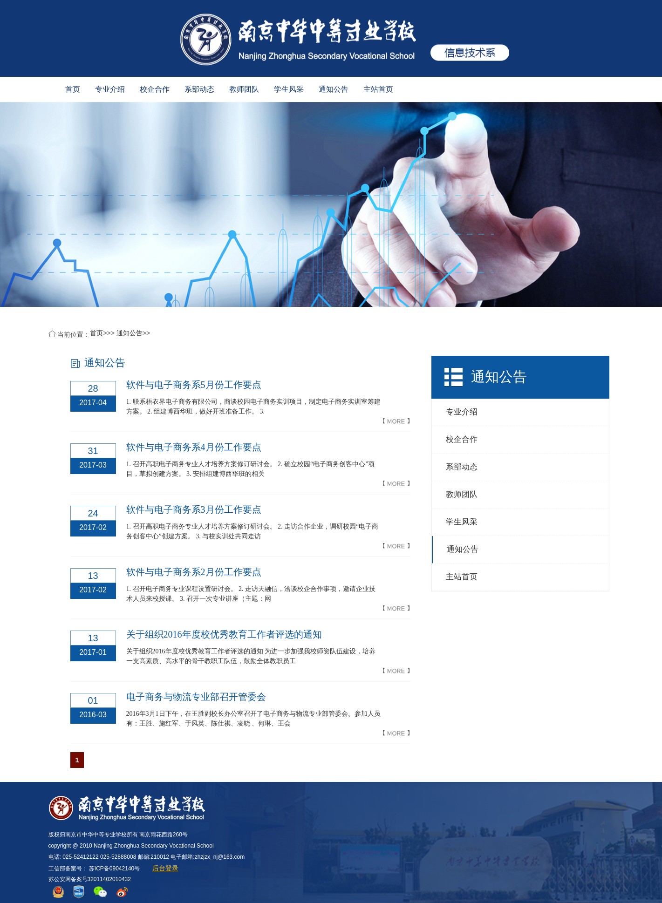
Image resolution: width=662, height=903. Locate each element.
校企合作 (155, 89)
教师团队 (244, 89)
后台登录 (165, 868)
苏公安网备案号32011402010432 (89, 879)
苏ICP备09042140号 (114, 868)
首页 (72, 89)
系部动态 (199, 89)
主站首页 (378, 89)
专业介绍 (110, 89)
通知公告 (333, 89)
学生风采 (289, 89)
